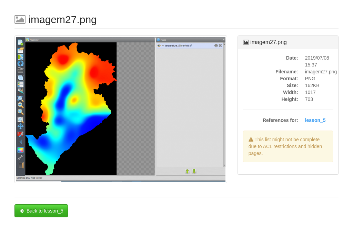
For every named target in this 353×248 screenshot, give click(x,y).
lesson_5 (315, 120)
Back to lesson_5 (41, 211)
